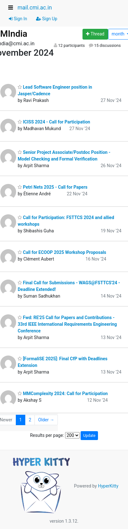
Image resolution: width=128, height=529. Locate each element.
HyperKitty (108, 485)
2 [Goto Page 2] (30, 419)
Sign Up (46, 18)
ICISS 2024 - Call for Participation (54, 121)
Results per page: (47, 435)
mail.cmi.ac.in (34, 7)
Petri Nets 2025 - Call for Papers (53, 187)
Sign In (18, 18)
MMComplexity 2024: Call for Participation (63, 393)
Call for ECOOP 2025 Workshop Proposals (62, 252)
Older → (46, 419)
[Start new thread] (95, 34)
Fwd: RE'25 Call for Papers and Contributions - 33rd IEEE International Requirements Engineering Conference (67, 324)
